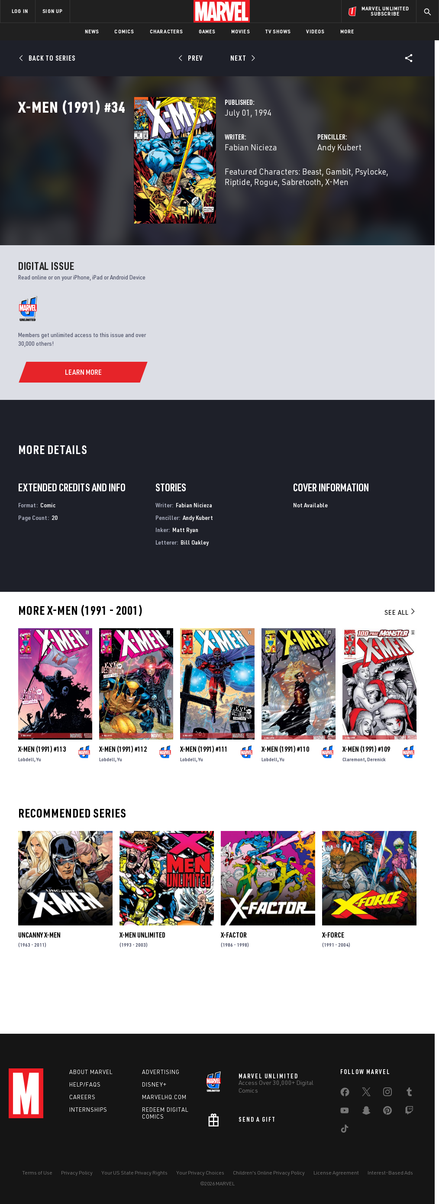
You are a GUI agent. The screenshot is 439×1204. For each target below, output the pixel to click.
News (92, 31)
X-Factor (234, 988)
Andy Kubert (299, 185)
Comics (124, 31)
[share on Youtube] (344, 1112)
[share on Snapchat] (366, 1112)
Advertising (161, 1071)
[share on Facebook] (344, 1094)
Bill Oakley (195, 595)
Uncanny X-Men (39, 988)
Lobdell (26, 812)
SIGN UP (52, 11)
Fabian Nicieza (170, 185)
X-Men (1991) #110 (285, 802)
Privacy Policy (77, 1172)
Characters (166, 31)
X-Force (333, 988)
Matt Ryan (185, 583)
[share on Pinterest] (387, 1112)
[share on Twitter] (366, 1093)
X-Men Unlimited (142, 988)
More (347, 31)
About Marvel (91, 1071)
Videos (315, 31)
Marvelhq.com (164, 1097)
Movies (240, 31)
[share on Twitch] (409, 1112)
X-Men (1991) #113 (42, 802)
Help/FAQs (85, 1084)
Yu (38, 812)
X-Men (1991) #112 (123, 802)
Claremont (353, 812)
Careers (82, 1097)
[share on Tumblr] (409, 1093)
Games (207, 31)
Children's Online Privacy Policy (269, 1172)
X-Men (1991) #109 (366, 802)
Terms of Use (37, 1172)
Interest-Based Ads (390, 1172)
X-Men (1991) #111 (204, 802)
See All (400, 665)
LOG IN (20, 11)
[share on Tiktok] (344, 1130)
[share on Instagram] (387, 1093)
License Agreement (336, 1172)
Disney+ (154, 1084)
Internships (88, 1109)
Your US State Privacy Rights (134, 1172)
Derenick (376, 812)
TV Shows (278, 31)
